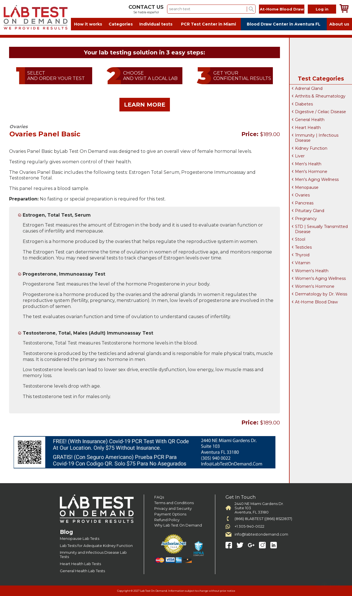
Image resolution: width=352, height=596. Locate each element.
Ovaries (302, 195)
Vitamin (302, 262)
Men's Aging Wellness (317, 179)
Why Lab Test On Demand (178, 525)
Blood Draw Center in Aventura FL (284, 24)
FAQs (159, 497)
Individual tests (155, 24)
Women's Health (311, 270)
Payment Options (170, 514)
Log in (322, 9)
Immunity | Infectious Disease (316, 138)
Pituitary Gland (309, 210)
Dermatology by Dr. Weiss (321, 294)
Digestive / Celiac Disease (320, 111)
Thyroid (302, 254)
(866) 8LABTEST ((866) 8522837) (263, 519)
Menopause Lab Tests (79, 538)
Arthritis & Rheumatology (320, 96)
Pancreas (304, 203)
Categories (121, 24)
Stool (300, 239)
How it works (88, 24)
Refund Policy (167, 520)
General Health (309, 119)
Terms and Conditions (174, 503)
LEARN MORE (144, 104)
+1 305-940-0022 (249, 526)
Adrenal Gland (309, 88)
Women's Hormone (314, 286)
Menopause (307, 187)
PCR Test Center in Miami (208, 24)
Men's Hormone (311, 171)
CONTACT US (146, 7)
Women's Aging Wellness (320, 278)
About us (339, 24)
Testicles (303, 247)
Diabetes (304, 104)
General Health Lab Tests (82, 571)
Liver (300, 155)
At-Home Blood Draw (282, 9)
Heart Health (308, 127)
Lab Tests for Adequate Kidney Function (96, 546)
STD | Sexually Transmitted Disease (321, 229)
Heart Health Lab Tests (80, 564)
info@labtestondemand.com (261, 534)
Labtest (35, 17)
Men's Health (308, 163)
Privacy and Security (173, 508)
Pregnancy (306, 218)
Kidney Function (311, 148)
